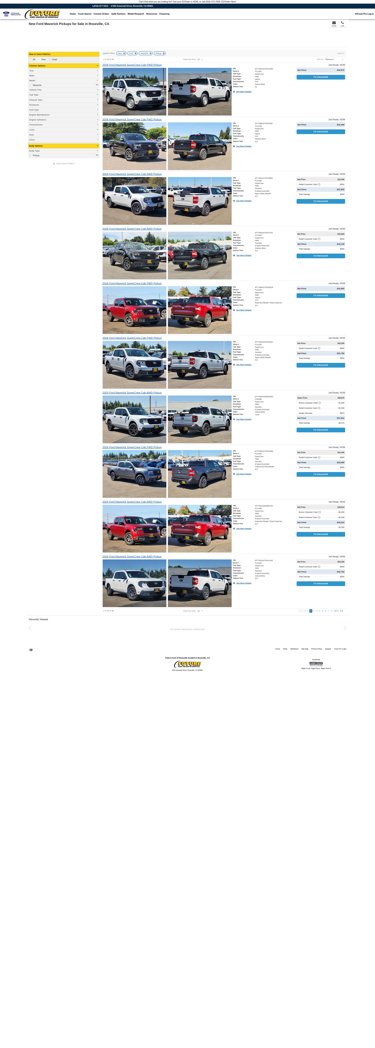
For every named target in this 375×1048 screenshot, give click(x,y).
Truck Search (85, 14)
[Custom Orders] (101, 14)
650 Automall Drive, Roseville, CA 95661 (133, 6)
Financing (164, 14)
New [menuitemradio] (43, 59)
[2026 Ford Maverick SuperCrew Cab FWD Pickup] (131, 65)
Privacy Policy (316, 649)
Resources (151, 14)
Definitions (294, 649)
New (120, 53)
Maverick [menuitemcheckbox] (36, 85)
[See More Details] (242, 92)
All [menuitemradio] (33, 59)
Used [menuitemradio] (54, 59)
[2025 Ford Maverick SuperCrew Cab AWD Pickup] (131, 392)
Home (73, 14)
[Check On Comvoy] (31, 650)
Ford (131, 53)
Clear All (340, 53)
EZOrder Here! (228, 1)
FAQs (285, 649)
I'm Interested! (321, 77)
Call (342, 24)
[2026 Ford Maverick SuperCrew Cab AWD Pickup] (131, 174)
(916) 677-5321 (101, 6)
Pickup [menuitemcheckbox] (35, 155)
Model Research (136, 14)
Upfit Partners (118, 14)
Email (334, 24)
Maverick (145, 53)
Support (328, 649)
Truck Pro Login (340, 649)
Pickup (159, 53)
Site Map (304, 649)
